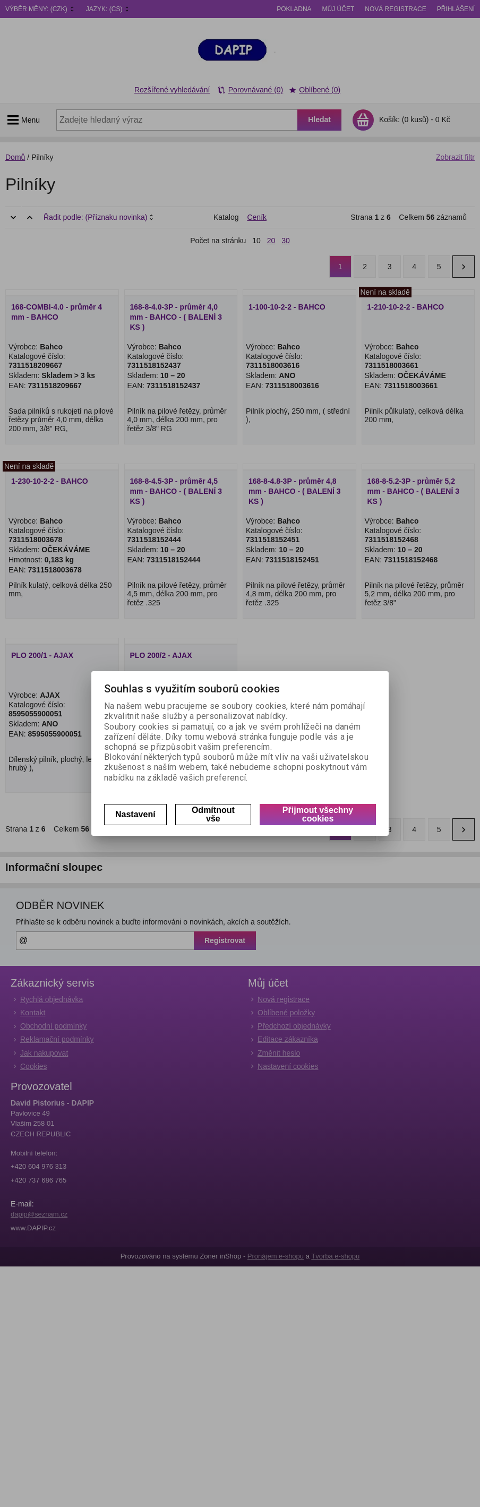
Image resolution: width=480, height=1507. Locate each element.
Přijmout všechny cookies (317, 814)
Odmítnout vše (213, 814)
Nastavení (135, 814)
